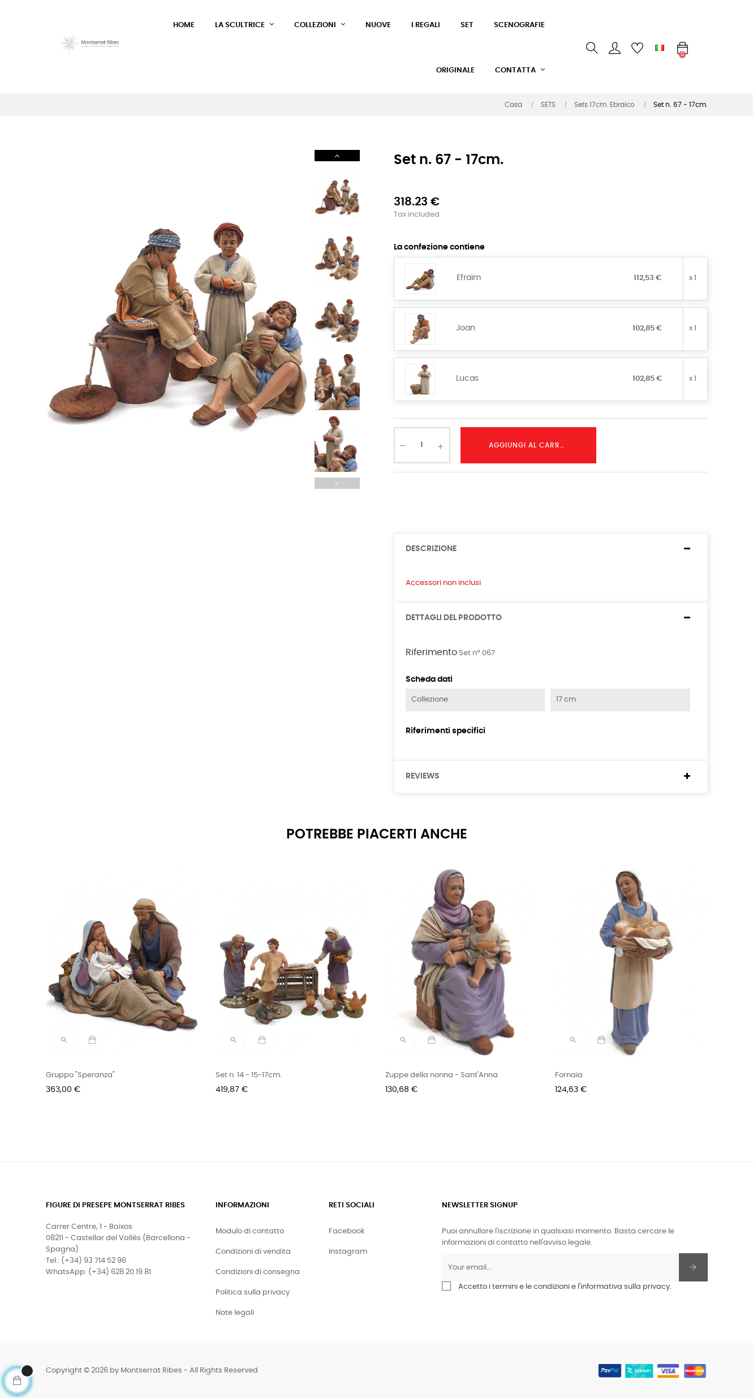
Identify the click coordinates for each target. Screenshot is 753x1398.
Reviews (423, 776)
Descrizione (431, 549)
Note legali (235, 1313)
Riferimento (431, 652)
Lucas (467, 378)
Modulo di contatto (250, 1231)
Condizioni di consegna (258, 1272)
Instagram (348, 1251)
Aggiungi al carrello (532, 445)
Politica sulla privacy (253, 1292)
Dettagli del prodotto (454, 618)
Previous (337, 483)
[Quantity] (422, 445)
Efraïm (469, 278)
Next (337, 155)
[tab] (550, 549)
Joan (465, 328)
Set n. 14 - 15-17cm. (249, 1075)
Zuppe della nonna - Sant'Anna (441, 1075)
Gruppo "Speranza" (80, 1075)
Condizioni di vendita (253, 1251)
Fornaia (569, 1075)
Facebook (347, 1231)
